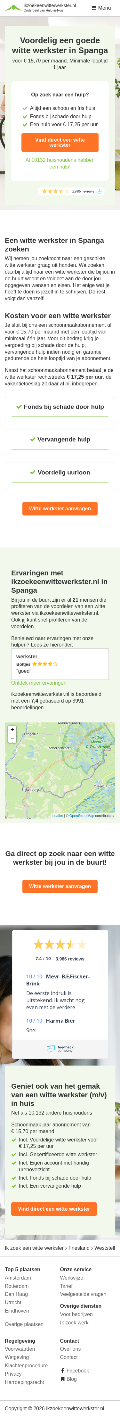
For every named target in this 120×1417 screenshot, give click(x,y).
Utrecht (13, 1302)
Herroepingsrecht (24, 1382)
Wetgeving (17, 1357)
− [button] (12, 738)
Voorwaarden (20, 1349)
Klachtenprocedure (26, 1365)
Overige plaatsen (24, 1324)
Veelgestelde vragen (83, 1294)
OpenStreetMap (81, 816)
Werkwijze (72, 1278)
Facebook (77, 1370)
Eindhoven (17, 1311)
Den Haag (16, 1294)
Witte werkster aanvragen (60, 508)
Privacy (13, 1374)
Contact (69, 1357)
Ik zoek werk (74, 1322)
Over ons (70, 1349)
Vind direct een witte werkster (60, 142)
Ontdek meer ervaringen (39, 683)
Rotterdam (17, 1286)
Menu (101, 8)
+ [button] (12, 730)
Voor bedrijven (76, 1314)
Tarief (66, 1286)
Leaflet (57, 816)
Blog (71, 1379)
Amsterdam (18, 1278)
